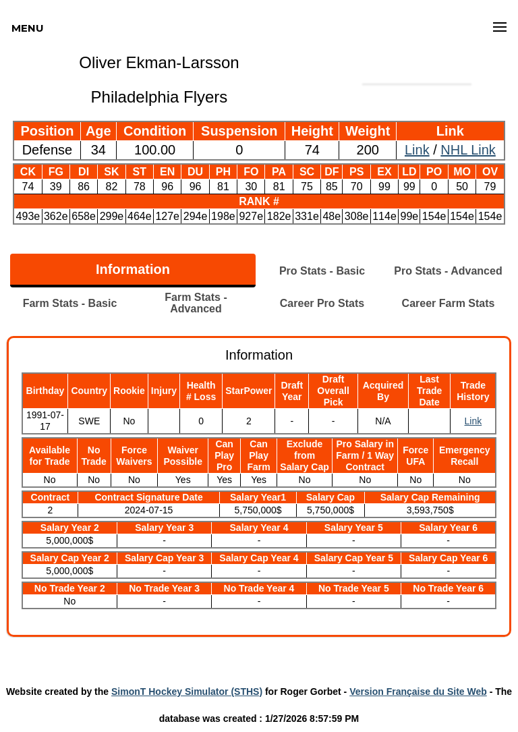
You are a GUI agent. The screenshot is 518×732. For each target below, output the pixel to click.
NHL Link (468, 149)
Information (133, 269)
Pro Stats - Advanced (448, 271)
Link (417, 149)
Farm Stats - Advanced (196, 302)
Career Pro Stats (322, 303)
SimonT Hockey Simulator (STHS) (186, 691)
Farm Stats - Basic (70, 303)
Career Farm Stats (448, 303)
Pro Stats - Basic (322, 271)
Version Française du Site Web (418, 691)
